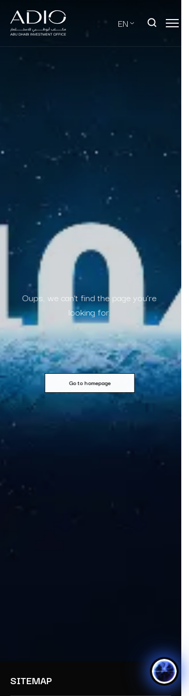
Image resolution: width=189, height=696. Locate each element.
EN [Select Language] (123, 23)
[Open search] (152, 23)
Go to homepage (88, 382)
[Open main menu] (172, 23)
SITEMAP (31, 680)
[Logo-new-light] (38, 23)
